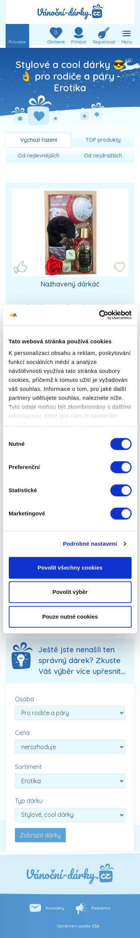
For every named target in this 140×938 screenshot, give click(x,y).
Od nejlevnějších (38, 155)
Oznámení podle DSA (78, 926)
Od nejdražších (103, 155)
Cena (22, 732)
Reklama (101, 908)
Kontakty (55, 908)
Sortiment (28, 766)
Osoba (24, 699)
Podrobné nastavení (90, 543)
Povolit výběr (69, 592)
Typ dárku (29, 800)
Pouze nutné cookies (70, 616)
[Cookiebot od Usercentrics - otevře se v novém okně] (99, 315)
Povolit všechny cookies (69, 567)
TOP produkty (103, 140)
